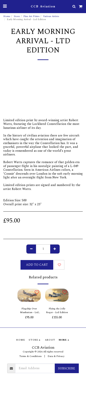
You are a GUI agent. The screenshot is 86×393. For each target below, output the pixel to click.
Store (17, 16)
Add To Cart (37, 264)
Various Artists (51, 16)
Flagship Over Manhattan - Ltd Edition (29, 310)
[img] (29, 295)
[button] (5, 6)
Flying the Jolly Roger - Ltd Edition (57, 310)
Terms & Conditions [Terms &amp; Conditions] (30, 356)
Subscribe (66, 368)
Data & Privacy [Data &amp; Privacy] (56, 356)
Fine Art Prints (31, 16)
